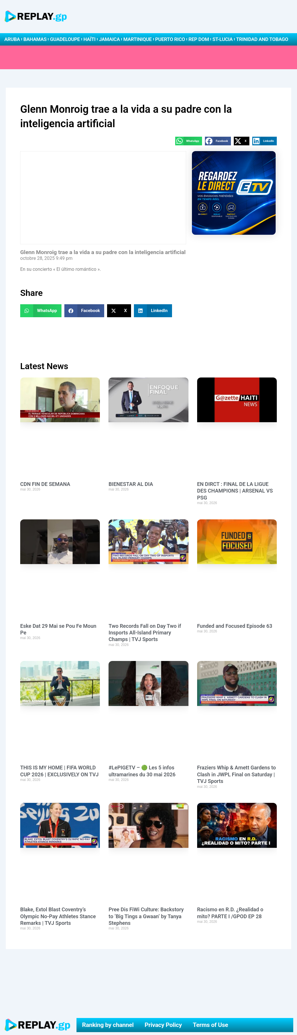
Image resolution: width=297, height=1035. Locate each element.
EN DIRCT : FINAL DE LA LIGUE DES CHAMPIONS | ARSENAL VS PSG (235, 491)
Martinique (137, 39)
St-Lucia (222, 39)
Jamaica (109, 39)
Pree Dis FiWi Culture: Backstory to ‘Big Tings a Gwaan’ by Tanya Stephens (146, 916)
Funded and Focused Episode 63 (234, 626)
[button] (188, 141)
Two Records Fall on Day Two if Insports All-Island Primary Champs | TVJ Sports (145, 633)
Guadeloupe (65, 39)
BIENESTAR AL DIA (131, 484)
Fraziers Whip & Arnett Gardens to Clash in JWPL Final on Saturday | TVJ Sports (236, 774)
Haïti (89, 39)
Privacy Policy (163, 1024)
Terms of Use (210, 1024)
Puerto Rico (170, 39)
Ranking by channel (108, 1024)
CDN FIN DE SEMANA (45, 484)
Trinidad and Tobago (262, 39)
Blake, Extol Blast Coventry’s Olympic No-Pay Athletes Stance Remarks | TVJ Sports (58, 916)
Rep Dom (198, 39)
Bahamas (34, 39)
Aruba (12, 39)
